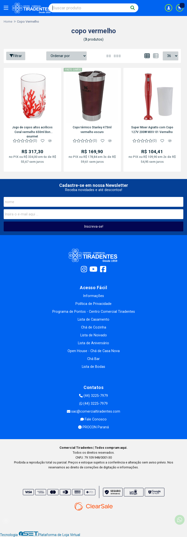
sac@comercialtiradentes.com (93, 411)
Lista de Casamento (93, 319)
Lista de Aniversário (93, 343)
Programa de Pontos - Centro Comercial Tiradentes (93, 312)
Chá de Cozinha (93, 327)
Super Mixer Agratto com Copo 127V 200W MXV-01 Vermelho (152, 130)
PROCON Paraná (93, 427)
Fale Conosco (93, 419)
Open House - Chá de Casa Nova (94, 351)
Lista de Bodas (93, 367)
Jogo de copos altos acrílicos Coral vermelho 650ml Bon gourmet (32, 131)
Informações (93, 296)
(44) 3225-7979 (93, 396)
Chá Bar (93, 359)
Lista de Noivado (93, 335)
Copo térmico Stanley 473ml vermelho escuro (92, 130)
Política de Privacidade (93, 304)
